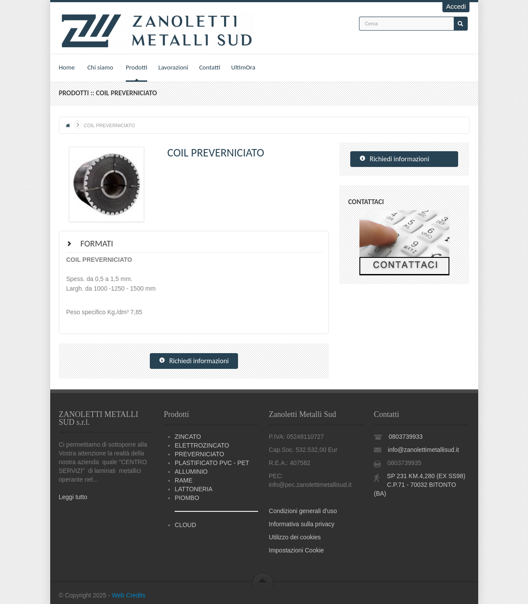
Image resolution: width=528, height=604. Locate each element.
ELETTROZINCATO (202, 445)
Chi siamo (100, 67)
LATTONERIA (194, 489)
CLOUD (185, 524)
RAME (183, 480)
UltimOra (243, 67)
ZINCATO (188, 436)
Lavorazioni (173, 67)
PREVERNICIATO (199, 454)
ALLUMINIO (191, 471)
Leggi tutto (73, 496)
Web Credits (128, 595)
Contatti (209, 67)
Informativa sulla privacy (302, 524)
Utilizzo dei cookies (295, 537)
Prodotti (136, 67)
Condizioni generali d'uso (303, 510)
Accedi (456, 6)
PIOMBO (187, 497)
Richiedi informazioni (194, 361)
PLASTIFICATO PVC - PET (212, 462)
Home (67, 67)
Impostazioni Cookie (296, 550)
